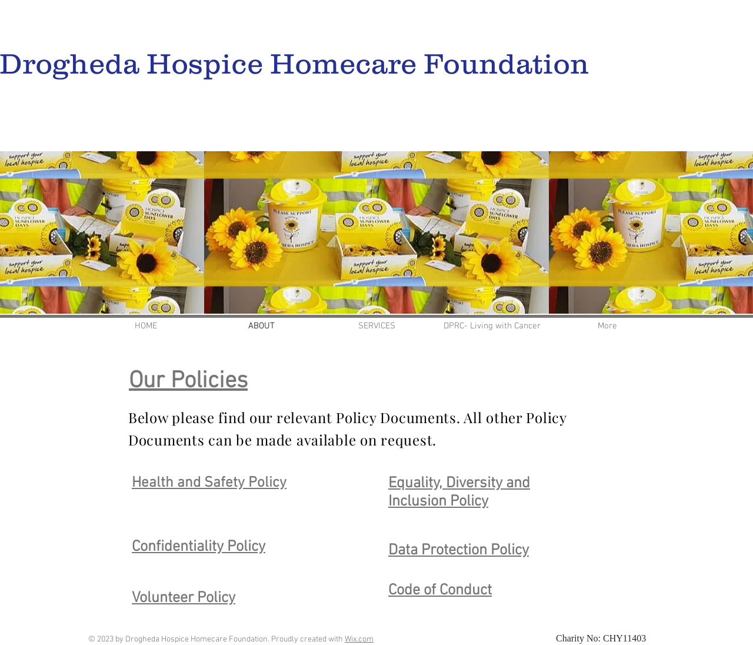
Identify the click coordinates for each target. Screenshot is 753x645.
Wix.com (359, 639)
